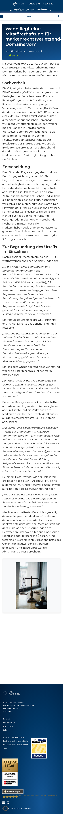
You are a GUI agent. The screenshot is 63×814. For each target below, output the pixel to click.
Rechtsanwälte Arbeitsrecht (15, 745)
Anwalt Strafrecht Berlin (14, 737)
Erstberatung (44, 9)
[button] (5, 808)
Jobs (5, 730)
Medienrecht (13, 55)
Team (5, 748)
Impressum (8, 726)
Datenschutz (9, 722)
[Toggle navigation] (28, 16)
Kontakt (6, 719)
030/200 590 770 (22, 9)
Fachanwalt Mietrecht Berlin (16, 741)
